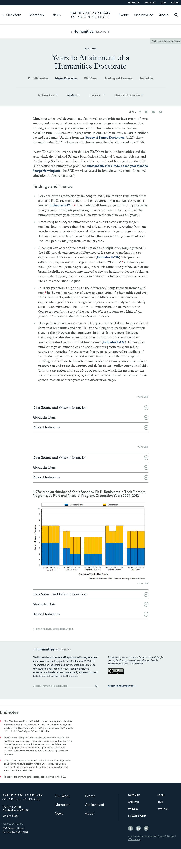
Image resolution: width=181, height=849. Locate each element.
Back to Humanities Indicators (54, 629)
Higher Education (66, 79)
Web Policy (134, 840)
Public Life (146, 79)
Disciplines (95, 95)
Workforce (90, 79)
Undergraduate (46, 95)
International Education (127, 95)
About (163, 15)
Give (163, 3)
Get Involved (143, 15)
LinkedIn (138, 828)
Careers (133, 809)
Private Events (137, 816)
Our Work (13, 15)
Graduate (72, 95)
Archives (150, 3)
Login (174, 3)
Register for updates (120, 686)
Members (36, 15)
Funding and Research (118, 79)
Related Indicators (46, 427)
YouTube (146, 828)
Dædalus (134, 3)
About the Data (44, 417)
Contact (163, 809)
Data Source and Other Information (60, 407)
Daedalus (134, 795)
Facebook (130, 828)
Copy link (142, 397)
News (57, 15)
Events (124, 15)
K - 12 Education (38, 79)
